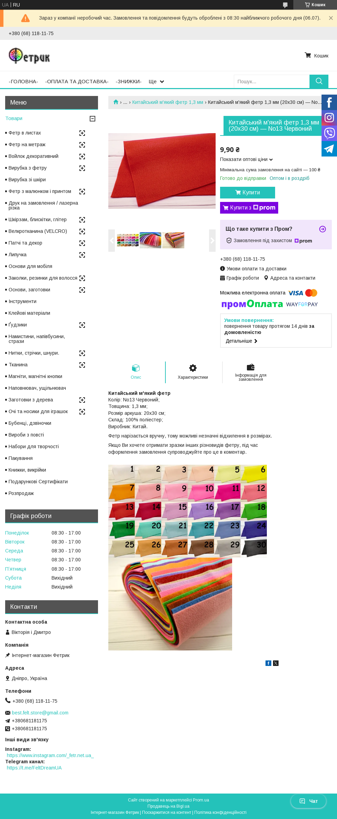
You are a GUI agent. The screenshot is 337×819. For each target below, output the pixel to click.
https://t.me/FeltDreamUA (34, 767)
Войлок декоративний (33, 156)
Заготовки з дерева (31, 399)
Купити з (252, 208)
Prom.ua (201, 800)
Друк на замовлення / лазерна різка (43, 205)
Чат (308, 801)
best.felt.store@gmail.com (40, 712)
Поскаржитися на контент (166, 812)
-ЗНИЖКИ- (129, 81)
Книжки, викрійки (27, 470)
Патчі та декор (25, 243)
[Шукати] (318, 81)
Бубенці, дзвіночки (30, 423)
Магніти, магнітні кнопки (35, 376)
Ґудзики (18, 324)
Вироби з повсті (26, 435)
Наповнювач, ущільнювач (37, 388)
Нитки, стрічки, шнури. (34, 353)
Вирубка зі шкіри (27, 179)
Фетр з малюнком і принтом (40, 191)
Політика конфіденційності (220, 812)
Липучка (17, 254)
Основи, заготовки (29, 289)
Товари (13, 118)
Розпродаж (21, 493)
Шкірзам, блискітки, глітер (38, 219)
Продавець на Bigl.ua (168, 806)
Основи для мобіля (30, 266)
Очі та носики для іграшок (38, 411)
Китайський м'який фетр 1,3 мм (167, 102)
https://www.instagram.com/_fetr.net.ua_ (50, 755)
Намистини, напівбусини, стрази (37, 339)
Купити (251, 192)
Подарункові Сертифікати (38, 481)
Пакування (21, 458)
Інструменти (22, 301)
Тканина (18, 364)
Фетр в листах (25, 133)
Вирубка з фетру (28, 168)
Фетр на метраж (27, 144)
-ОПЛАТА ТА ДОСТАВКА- (77, 81)
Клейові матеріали (29, 313)
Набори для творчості (34, 446)
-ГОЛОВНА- (23, 81)
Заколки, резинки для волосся (43, 278)
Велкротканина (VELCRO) (38, 231)
